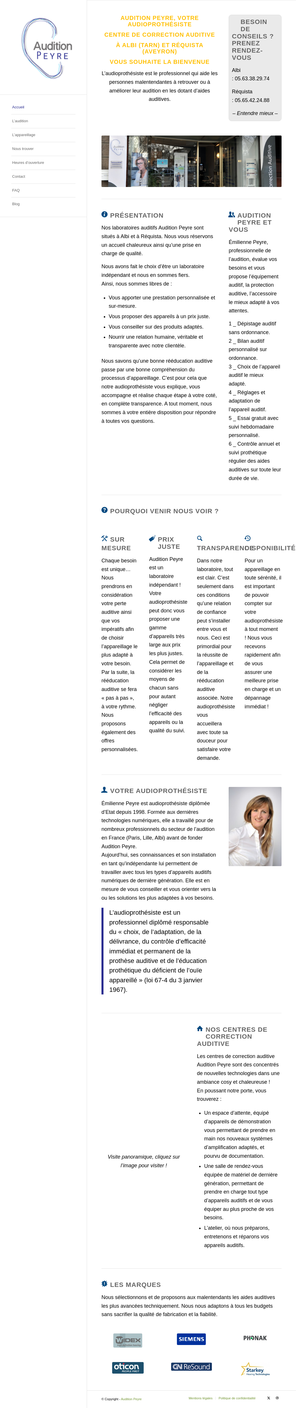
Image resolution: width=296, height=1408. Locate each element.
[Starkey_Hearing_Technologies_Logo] (255, 1369)
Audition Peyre (131, 1399)
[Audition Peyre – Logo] (43, 47)
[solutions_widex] (127, 1340)
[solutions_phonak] (255, 1337)
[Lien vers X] (268, 1398)
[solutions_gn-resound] (191, 1367)
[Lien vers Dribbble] (277, 1398)
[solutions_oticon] (128, 1368)
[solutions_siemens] (191, 1339)
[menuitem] (43, 107)
